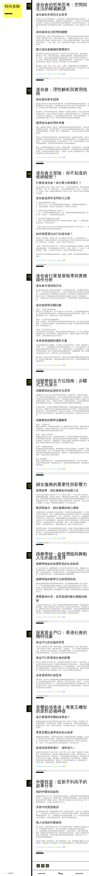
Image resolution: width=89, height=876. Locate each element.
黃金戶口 (39, 647)
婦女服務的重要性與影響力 (61, 484)
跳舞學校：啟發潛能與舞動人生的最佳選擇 (61, 556)
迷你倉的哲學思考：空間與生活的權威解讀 (61, 6)
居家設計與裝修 (41, 264)
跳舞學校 (53, 568)
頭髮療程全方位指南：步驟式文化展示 (61, 382)
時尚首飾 (12, 6)
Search (7, 10)
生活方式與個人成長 (43, 78)
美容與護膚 (40, 473)
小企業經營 (40, 162)
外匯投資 (39, 796)
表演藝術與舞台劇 (42, 621)
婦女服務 (45, 497)
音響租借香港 (40, 721)
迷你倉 (59, 19)
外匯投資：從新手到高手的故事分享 (61, 783)
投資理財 (39, 851)
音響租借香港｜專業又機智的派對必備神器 (61, 709)
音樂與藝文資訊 (41, 770)
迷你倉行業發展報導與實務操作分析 (61, 277)
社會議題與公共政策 (43, 543)
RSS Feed (5, 10)
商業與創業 (40, 369)
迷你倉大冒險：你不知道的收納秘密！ (61, 175)
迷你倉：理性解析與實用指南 (61, 91)
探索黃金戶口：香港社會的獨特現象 (61, 634)
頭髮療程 (39, 395)
